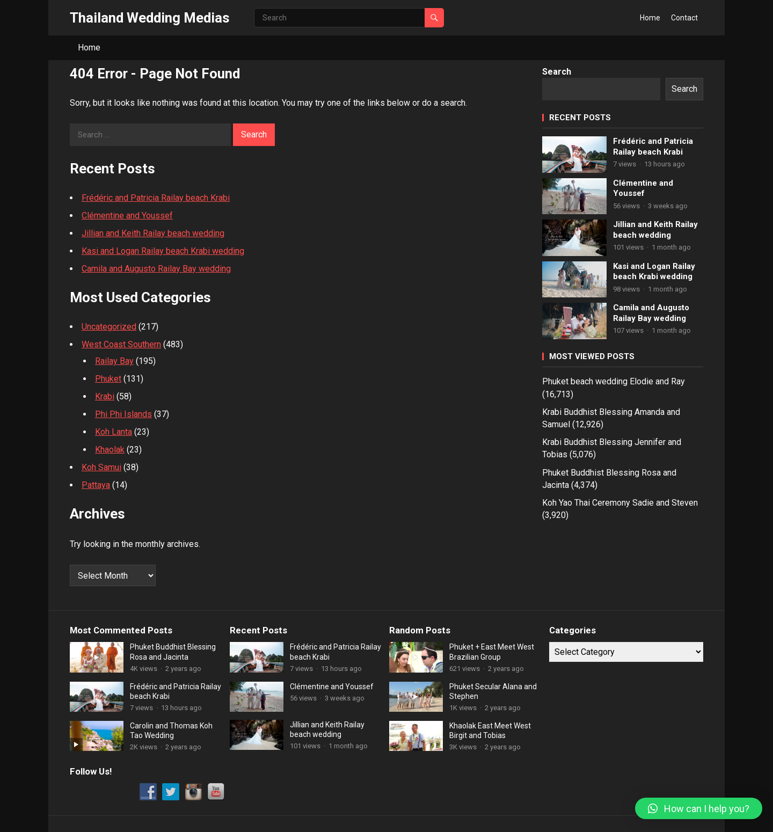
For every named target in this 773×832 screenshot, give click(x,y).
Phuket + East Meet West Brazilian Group (491, 652)
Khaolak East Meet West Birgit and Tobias (490, 730)
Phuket (108, 379)
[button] (698, 808)
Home (650, 17)
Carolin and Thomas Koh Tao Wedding (171, 730)
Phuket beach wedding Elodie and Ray (613, 381)
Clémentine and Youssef (127, 215)
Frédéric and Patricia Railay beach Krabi (156, 198)
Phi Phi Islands (123, 414)
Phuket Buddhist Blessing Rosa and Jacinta (173, 652)
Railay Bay (114, 361)
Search (556, 72)
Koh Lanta (113, 432)
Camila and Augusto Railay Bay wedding (156, 269)
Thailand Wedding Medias (150, 18)
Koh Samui (101, 467)
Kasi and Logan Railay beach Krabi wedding (163, 251)
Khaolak (110, 449)
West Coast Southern (121, 344)
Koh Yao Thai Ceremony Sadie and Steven (620, 503)
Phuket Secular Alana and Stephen (493, 691)
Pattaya (96, 485)
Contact (684, 17)
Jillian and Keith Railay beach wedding (153, 233)
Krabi (104, 396)
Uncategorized (109, 327)
